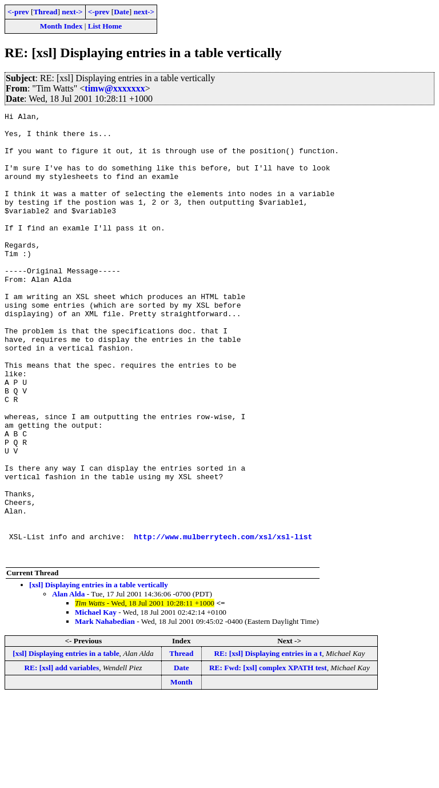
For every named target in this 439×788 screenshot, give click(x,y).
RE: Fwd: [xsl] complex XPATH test (268, 757)
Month (181, 771)
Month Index (61, 26)
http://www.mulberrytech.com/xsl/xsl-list (223, 622)
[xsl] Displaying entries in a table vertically (98, 674)
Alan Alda (68, 683)
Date (121, 11)
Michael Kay (96, 701)
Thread (45, 11)
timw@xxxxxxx (115, 88)
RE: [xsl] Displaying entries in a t (268, 742)
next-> (72, 11)
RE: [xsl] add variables (61, 757)
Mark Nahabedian (105, 710)
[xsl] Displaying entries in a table (66, 742)
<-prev (18, 11)
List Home (105, 26)
